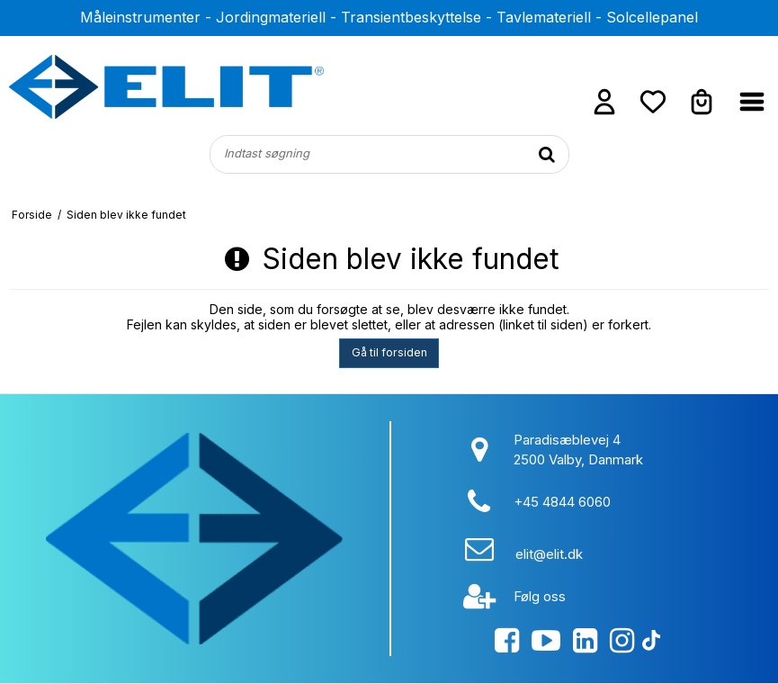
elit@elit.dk (549, 553)
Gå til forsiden (389, 352)
